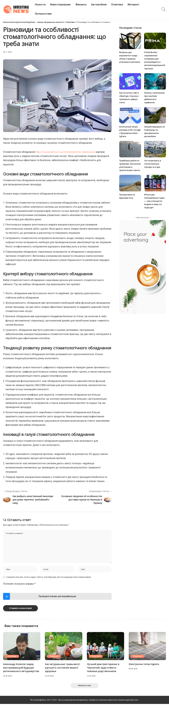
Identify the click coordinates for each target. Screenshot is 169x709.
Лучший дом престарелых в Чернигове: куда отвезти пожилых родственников (103, 668)
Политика (12, 657)
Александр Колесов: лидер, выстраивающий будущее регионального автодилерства (19, 670)
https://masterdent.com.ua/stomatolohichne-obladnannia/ (66, 151)
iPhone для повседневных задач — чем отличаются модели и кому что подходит (154, 202)
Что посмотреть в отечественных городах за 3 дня (152, 164)
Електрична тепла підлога (144, 665)
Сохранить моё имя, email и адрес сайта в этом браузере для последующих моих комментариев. (48, 578)
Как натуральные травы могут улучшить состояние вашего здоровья (63, 668)
